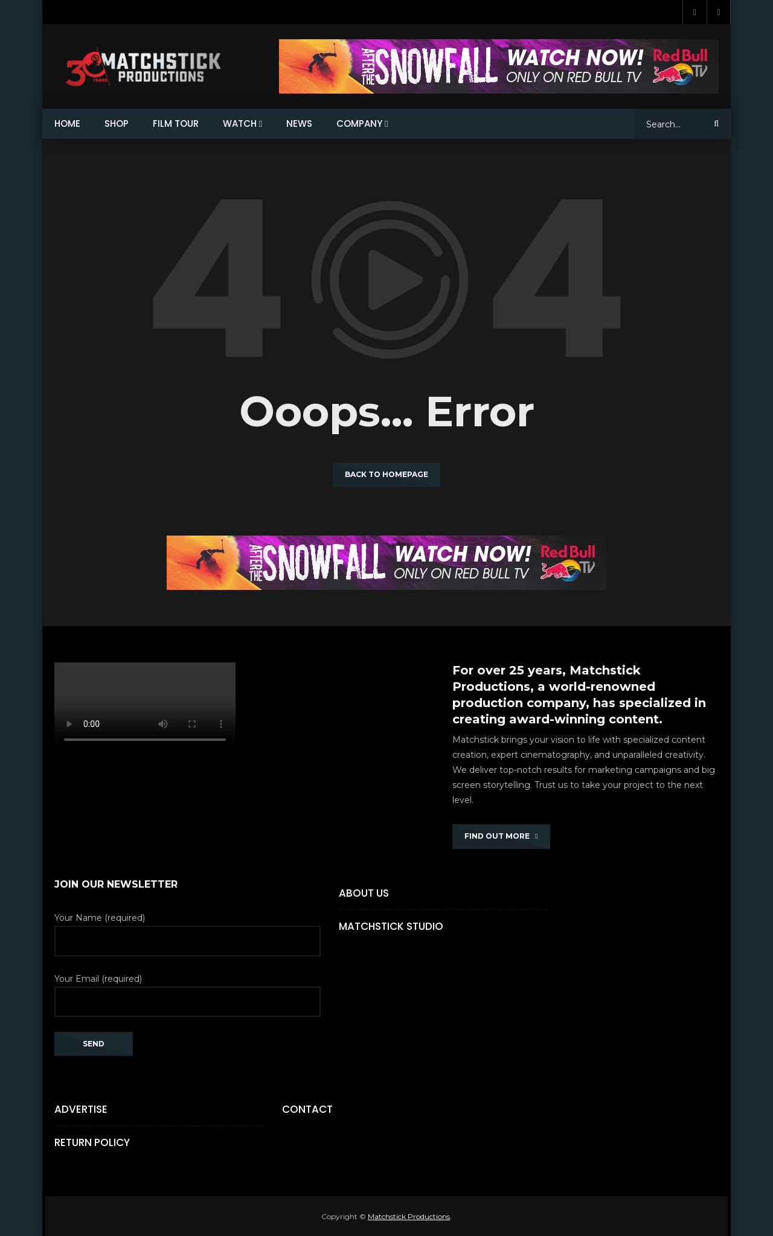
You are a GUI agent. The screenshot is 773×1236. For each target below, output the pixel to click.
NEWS (299, 123)
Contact (307, 1109)
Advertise (80, 1109)
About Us (364, 893)
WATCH (240, 123)
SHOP (116, 123)
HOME (67, 123)
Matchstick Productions (409, 1216)
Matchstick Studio (391, 926)
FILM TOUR (176, 123)
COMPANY (359, 123)
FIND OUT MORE (500, 836)
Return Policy (92, 1142)
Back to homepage (386, 474)
